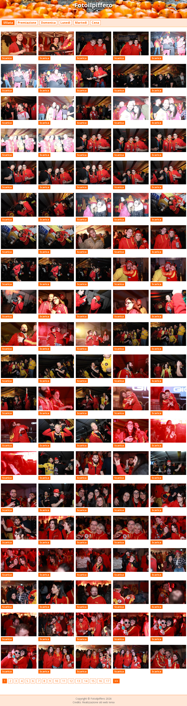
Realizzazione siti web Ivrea (98, 702)
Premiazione (27, 23)
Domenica (48, 23)
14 (85, 681)
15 (93, 681)
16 (100, 681)
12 (71, 681)
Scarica (7, 58)
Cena (95, 23)
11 (63, 681)
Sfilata (8, 23)
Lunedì (65, 23)
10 (56, 681)
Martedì (81, 23)
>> (116, 681)
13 (78, 681)
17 (107, 681)
